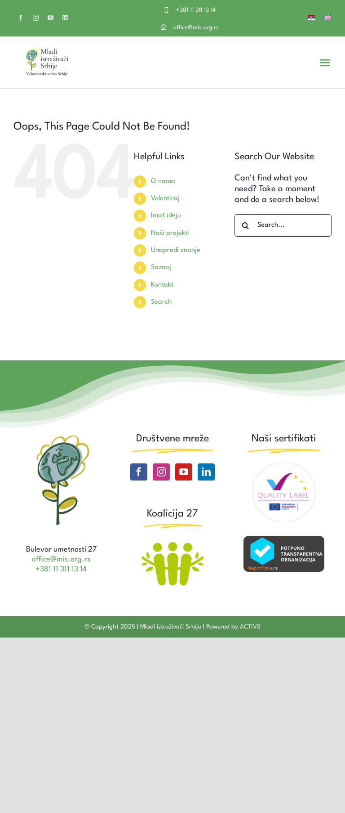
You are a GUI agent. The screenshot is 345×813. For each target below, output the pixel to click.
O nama (163, 181)
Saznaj (161, 267)
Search (161, 302)
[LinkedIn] (206, 472)
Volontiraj (165, 198)
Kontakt (162, 285)
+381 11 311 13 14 (196, 10)
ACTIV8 (250, 627)
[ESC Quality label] (284, 466)
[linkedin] (64, 18)
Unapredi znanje (175, 250)
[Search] (245, 225)
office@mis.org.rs (196, 28)
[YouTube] (183, 472)
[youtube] (50, 18)
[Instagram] (161, 472)
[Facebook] (138, 472)
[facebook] (21, 18)
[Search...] (283, 225)
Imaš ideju (166, 215)
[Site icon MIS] (61, 437)
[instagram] (36, 18)
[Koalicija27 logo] (172, 543)
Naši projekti (170, 233)
